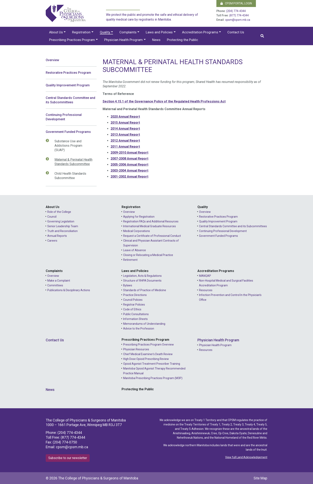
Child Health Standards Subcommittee (68, 175)
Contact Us (235, 32)
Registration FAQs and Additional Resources (150, 221)
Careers (52, 240)
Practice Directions (135, 295)
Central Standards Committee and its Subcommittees (70, 100)
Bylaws (127, 285)
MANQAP (205, 275)
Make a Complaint (58, 280)
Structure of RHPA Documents (142, 280)
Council (51, 216)
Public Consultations (136, 314)
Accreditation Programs (200, 32)
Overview (52, 60)
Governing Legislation (60, 221)
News (156, 40)
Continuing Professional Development (64, 117)
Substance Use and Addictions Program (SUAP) (66, 145)
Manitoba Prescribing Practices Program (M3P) (152, 378)
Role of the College (59, 211)
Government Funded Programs (68, 132)
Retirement (130, 259)
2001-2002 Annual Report (129, 176)
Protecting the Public (182, 40)
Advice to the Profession (138, 328)
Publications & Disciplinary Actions (68, 290)
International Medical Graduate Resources (149, 226)
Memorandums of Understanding (144, 323)
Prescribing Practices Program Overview (148, 344)
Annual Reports (57, 235)
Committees (55, 285)
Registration (81, 32)
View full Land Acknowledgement (246, 457)
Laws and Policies (159, 32)
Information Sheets (135, 319)
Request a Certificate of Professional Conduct (152, 235)
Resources (205, 290)
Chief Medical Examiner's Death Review (148, 354)
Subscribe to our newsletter (67, 458)
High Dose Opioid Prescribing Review (146, 359)
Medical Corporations (136, 231)
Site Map (260, 478)
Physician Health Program (123, 40)
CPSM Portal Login (236, 3)
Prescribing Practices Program (72, 40)
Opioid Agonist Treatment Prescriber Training (151, 363)
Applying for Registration (139, 216)
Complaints (128, 32)
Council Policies (133, 299)
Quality (105, 32)
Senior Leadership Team (62, 226)
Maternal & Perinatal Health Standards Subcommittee (71, 161)
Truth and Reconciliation (62, 231)
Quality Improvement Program (68, 85)
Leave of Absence (134, 250)
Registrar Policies (134, 304)
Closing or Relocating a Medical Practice (148, 255)
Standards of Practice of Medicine (144, 290)
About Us (56, 32)
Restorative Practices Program (68, 73)
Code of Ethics (132, 309)
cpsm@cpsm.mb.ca (237, 19)
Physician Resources (136, 349)
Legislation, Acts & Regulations (142, 275)
